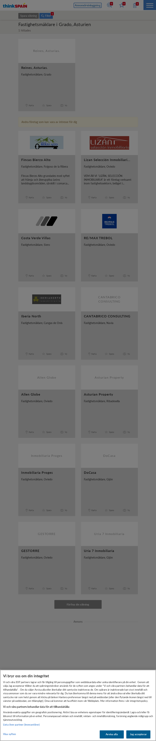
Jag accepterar (138, 734)
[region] (78, 705)
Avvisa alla (112, 734)
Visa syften (9, 734)
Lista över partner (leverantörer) (21, 724)
